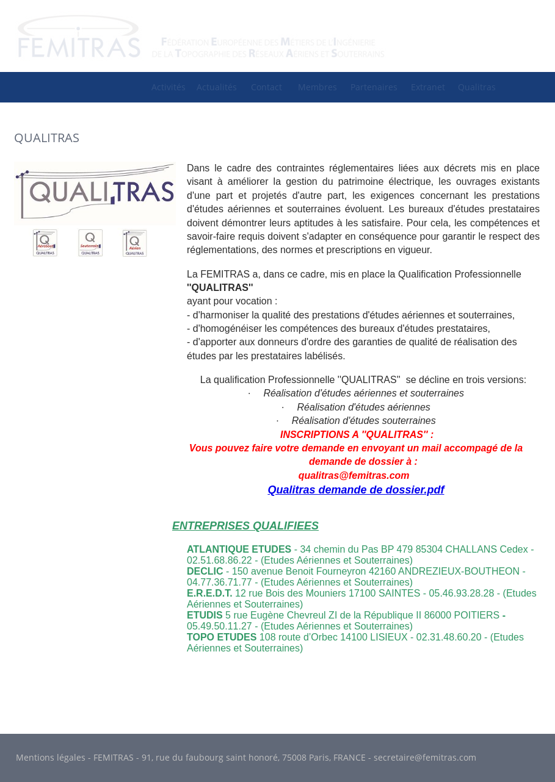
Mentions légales (50, 757)
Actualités (217, 87)
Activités (168, 87)
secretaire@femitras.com (425, 757)
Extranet (428, 87)
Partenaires (373, 87)
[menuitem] (168, 87)
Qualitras (477, 87)
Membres (317, 87)
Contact (266, 87)
